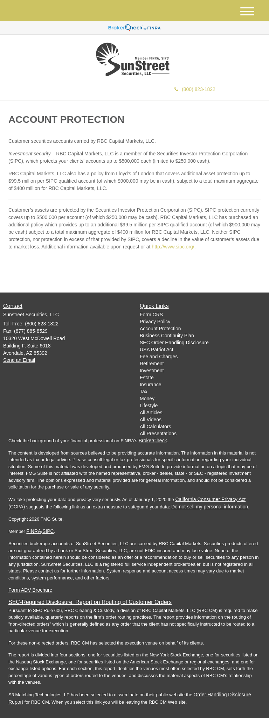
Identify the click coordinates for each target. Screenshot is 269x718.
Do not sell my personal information (209, 506)
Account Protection (160, 328)
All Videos (150, 419)
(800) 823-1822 (194, 89)
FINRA (33, 531)
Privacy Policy (155, 321)
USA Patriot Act (156, 349)
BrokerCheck (153, 440)
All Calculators (155, 426)
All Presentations (158, 433)
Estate (147, 377)
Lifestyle (149, 405)
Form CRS (151, 314)
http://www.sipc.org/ (173, 246)
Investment (152, 370)
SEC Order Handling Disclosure (174, 342)
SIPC (48, 531)
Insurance (150, 384)
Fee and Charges (159, 356)
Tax (143, 391)
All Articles (151, 412)
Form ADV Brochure (30, 590)
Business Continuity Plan (167, 335)
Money (147, 398)
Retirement (152, 363)
